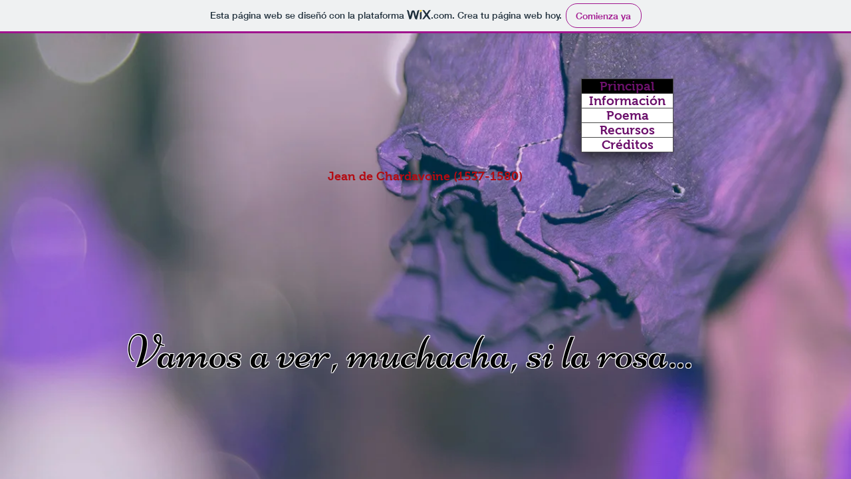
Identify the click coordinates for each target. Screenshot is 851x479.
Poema (627, 115)
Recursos (627, 130)
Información (627, 101)
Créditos (628, 145)
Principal (627, 86)
